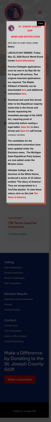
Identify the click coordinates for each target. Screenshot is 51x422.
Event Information (25, 60)
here (24, 90)
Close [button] (41, 23)
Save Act (25, 127)
